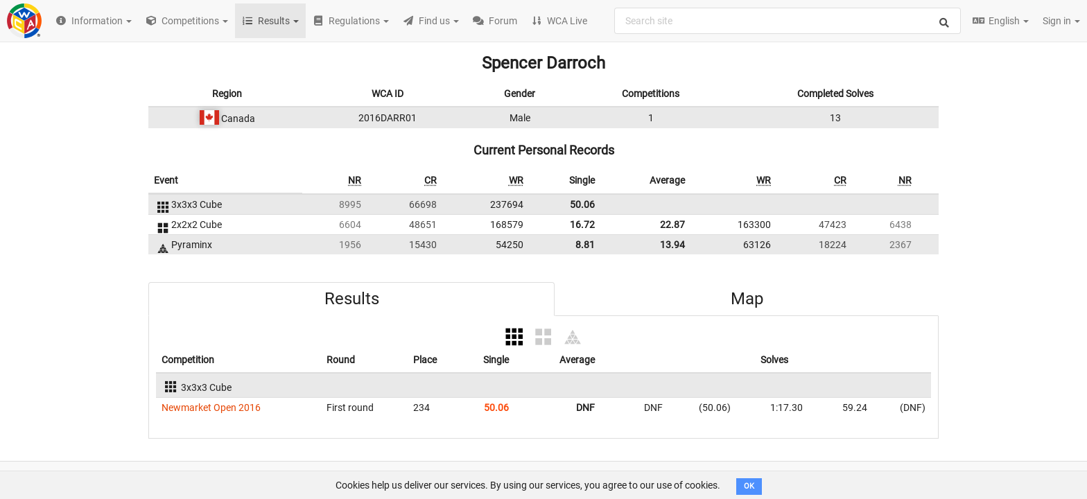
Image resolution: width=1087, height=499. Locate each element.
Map (747, 298)
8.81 (585, 244)
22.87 (672, 224)
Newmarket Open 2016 (211, 407)
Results (351, 298)
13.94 (672, 244)
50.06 (582, 204)
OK (749, 486)
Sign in (1061, 20)
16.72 (582, 224)
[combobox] (787, 21)
